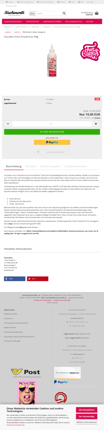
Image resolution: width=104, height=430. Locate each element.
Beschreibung (13, 166)
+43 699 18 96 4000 (78, 362)
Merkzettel (11, 6)
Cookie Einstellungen (12, 341)
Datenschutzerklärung (15, 425)
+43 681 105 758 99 (78, 326)
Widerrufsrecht (10, 327)
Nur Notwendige (86, 416)
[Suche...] (32, 13)
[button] (8, 124)
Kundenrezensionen (76, 166)
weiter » (8, 32)
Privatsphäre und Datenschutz (16, 323)
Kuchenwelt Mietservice (13, 332)
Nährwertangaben (50, 166)
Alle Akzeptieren (86, 410)
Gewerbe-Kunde (10, 314)
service (72, 354)
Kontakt (61, 2)
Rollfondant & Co (73, 21)
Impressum (8, 318)
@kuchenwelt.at (79, 354)
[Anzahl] (52, 124)
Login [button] (90, 2)
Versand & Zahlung (45, 2)
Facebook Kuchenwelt (42, 300)
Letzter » (17, 32)
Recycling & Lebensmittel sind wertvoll (19, 336)
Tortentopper (32, 21)
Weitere (89, 21)
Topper (9, 2)
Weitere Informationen (86, 422)
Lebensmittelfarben (52, 21)
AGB (71, 2)
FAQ (80, 2)
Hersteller (30, 166)
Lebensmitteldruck (25, 2)
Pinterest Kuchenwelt (61, 300)
